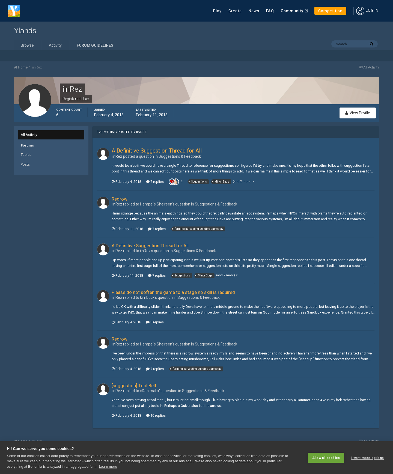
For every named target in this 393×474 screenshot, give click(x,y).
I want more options (367, 458)
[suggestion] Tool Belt (134, 385)
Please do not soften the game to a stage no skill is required (173, 292)
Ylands (25, 30)
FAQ (270, 11)
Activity (55, 45)
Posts (25, 164)
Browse (27, 45)
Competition (330, 11)
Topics (26, 155)
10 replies (156, 415)
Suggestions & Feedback (180, 156)
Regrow (119, 199)
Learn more (108, 466)
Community (292, 11)
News (254, 11)
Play (217, 11)
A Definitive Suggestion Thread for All (157, 150)
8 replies (155, 322)
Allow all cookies (326, 458)
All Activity (29, 135)
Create (235, 11)
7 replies (155, 182)
